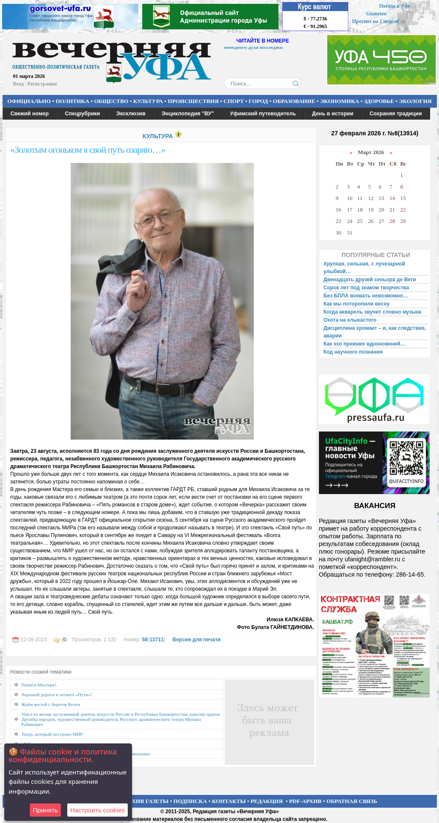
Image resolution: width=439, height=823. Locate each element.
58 (145, 640)
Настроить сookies (97, 810)
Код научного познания (353, 352)
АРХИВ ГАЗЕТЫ (146, 801)
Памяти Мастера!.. (39, 684)
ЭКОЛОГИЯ (415, 101)
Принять (45, 810)
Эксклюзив (131, 114)
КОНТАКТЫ (229, 801)
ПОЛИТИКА (72, 101)
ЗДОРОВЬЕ (379, 101)
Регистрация (42, 84)
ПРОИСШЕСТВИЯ (193, 101)
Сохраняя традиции (396, 114)
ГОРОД (258, 101)
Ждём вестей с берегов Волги (50, 704)
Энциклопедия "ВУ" (188, 114)
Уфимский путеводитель (263, 114)
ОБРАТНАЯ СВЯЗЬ (352, 801)
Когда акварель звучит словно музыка (373, 312)
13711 (156, 640)
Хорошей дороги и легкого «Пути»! (56, 694)
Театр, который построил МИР (52, 734)
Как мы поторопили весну (357, 304)
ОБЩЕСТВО (111, 101)
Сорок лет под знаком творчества (366, 288)
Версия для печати (196, 640)
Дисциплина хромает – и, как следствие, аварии (375, 332)
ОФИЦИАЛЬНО (29, 101)
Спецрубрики (82, 114)
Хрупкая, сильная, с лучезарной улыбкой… (364, 267)
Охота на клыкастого (350, 320)
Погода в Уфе (394, 6)
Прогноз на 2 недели (375, 21)
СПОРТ (234, 101)
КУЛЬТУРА (148, 101)
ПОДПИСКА (190, 801)
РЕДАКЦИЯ (266, 801)
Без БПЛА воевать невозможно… (366, 296)
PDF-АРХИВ (305, 801)
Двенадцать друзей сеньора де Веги (370, 280)
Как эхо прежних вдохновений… (364, 344)
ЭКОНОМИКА (339, 101)
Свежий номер (30, 114)
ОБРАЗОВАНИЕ (294, 101)
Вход (18, 84)
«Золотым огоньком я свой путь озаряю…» (87, 149)
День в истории (332, 114)
